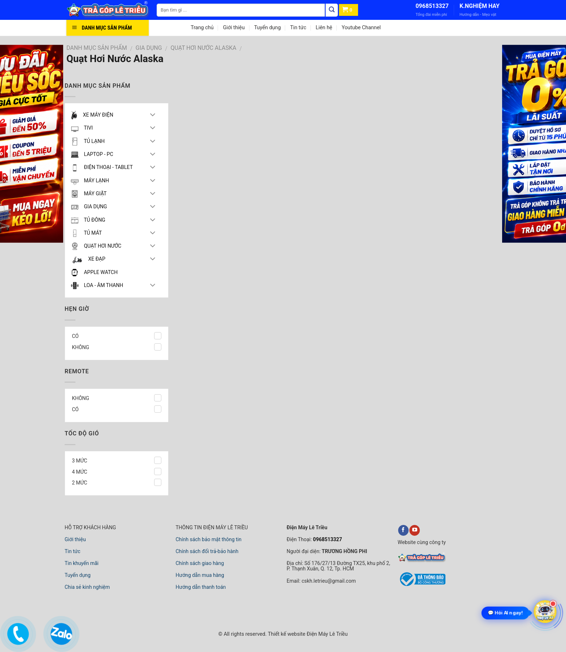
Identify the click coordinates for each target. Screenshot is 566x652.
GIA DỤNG (149, 47)
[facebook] (403, 530)
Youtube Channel (360, 28)
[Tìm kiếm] (332, 10)
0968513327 (432, 6)
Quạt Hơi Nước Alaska (203, 47)
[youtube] (414, 530)
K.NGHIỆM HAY (480, 6)
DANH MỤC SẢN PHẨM (96, 47)
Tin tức (298, 28)
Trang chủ (202, 28)
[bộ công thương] (421, 585)
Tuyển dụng (267, 28)
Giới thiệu (234, 28)
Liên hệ (323, 28)
